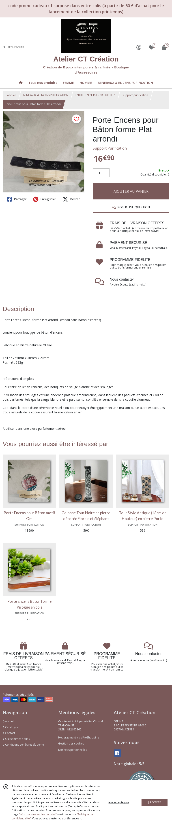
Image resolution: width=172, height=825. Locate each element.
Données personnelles (72, 750)
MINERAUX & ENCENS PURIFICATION (45, 95)
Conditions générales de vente (23, 745)
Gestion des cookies (71, 743)
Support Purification (110, 148)
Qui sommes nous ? (16, 739)
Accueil (11, 95)
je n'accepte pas (118, 802)
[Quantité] (101, 172)
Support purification (135, 95)
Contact (9, 733)
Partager (16, 199)
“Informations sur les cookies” (37, 814)
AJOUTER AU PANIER (131, 191)
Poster (71, 199)
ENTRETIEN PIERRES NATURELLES (95, 95)
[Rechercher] (4, 47)
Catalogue (10, 727)
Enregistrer (44, 199)
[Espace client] (138, 47)
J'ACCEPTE (154, 802)
